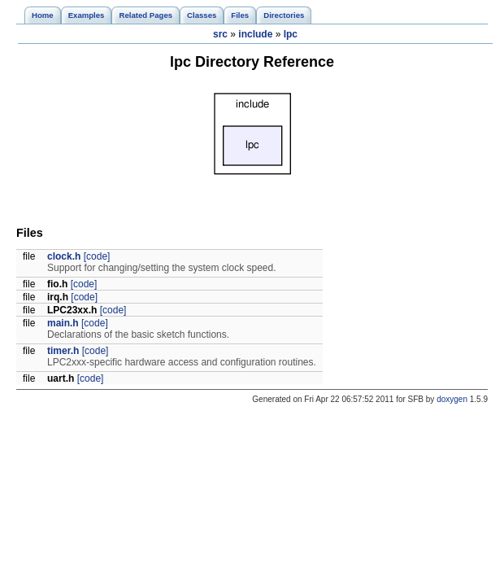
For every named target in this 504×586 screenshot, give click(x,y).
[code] (97, 256)
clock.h (63, 256)
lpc (291, 34)
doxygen (452, 399)
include (255, 34)
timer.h (63, 350)
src (220, 34)
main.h (63, 323)
